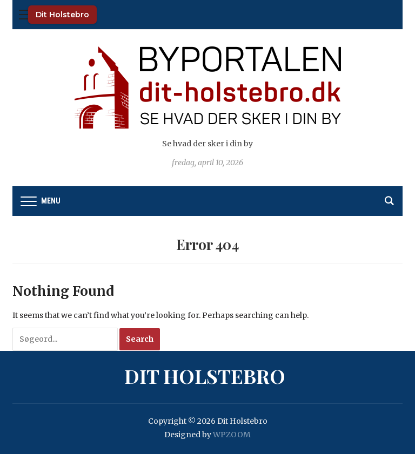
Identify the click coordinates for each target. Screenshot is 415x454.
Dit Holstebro (62, 14)
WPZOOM (232, 434)
